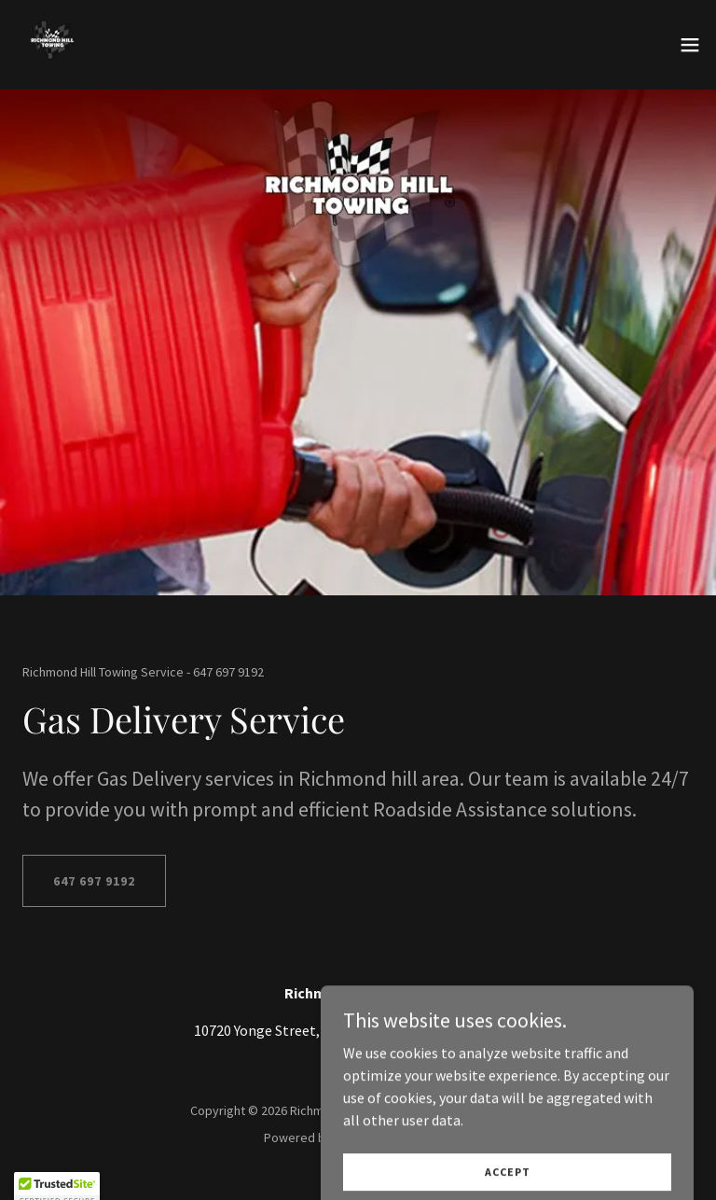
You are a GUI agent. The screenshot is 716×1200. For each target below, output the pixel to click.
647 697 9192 (94, 880)
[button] (690, 44)
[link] (52, 44)
